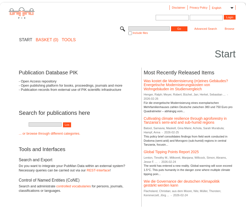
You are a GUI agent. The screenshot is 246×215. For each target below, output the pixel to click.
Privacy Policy (198, 7)
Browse (229, 28)
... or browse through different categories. (49, 133)
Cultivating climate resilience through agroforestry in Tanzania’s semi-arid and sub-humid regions (185, 120)
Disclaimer (178, 7)
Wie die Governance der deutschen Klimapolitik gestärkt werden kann (182, 183)
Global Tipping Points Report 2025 (171, 152)
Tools (69, 40)
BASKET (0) (47, 40)
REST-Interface (98, 170)
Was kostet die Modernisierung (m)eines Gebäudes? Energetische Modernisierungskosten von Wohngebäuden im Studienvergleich (186, 85)
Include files (140, 32)
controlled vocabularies (73, 186)
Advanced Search (205, 28)
